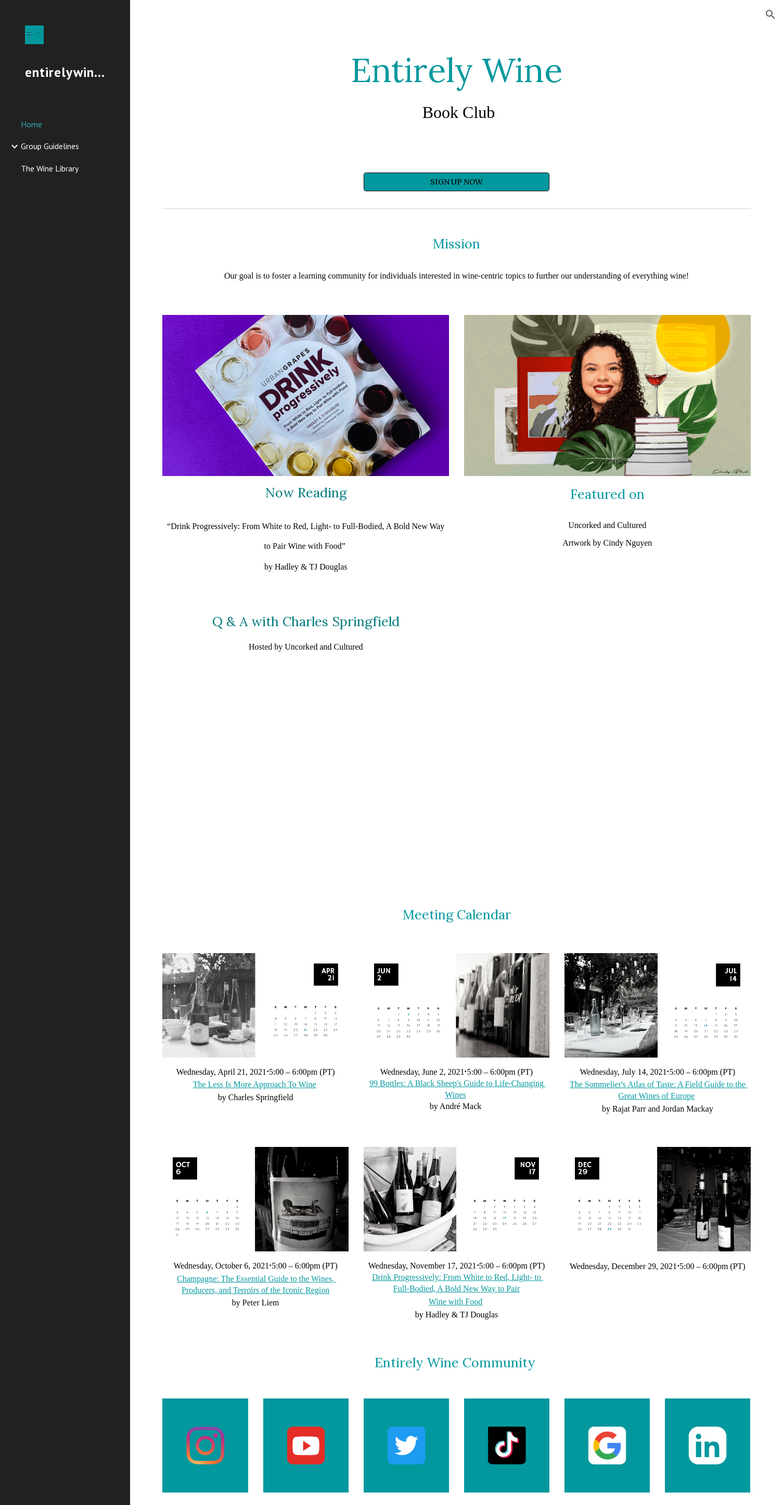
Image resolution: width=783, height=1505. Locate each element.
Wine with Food (455, 1301)
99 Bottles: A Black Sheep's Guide (426, 1083)
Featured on (607, 494)
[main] (456, 87)
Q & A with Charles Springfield (306, 621)
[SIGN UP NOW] (456, 181)
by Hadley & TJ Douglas (306, 566)
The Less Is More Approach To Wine (254, 1084)
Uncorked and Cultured (607, 525)
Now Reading (305, 492)
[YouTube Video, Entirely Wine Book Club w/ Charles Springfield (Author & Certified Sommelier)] (305, 779)
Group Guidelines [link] (50, 146)
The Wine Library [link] (50, 168)
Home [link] (31, 124)
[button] (770, 14)
